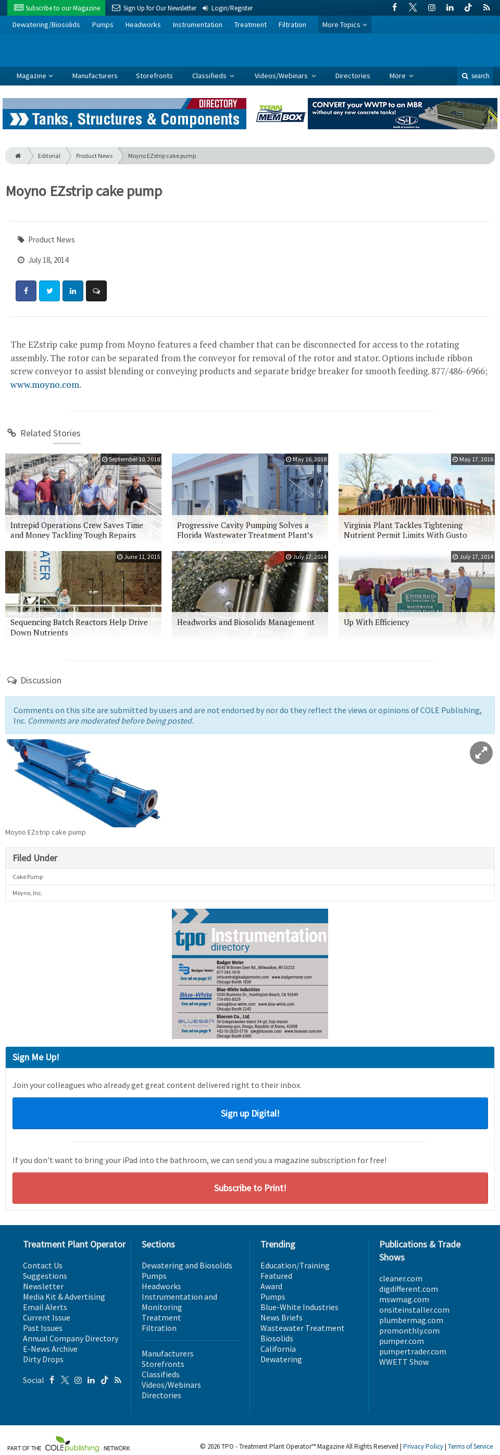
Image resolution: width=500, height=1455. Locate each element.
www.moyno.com (44, 384)
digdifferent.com (408, 1288)
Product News (94, 156)
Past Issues (43, 1328)
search (475, 75)
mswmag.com (404, 1299)
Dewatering (281, 1359)
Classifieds (210, 75)
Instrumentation (197, 24)
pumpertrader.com (412, 1351)
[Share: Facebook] (26, 290)
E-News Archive (50, 1348)
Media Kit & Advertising (64, 1296)
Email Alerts (45, 1307)
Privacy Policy (423, 1446)
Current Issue (46, 1317)
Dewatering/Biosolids (46, 24)
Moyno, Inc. (27, 893)
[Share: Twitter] (49, 290)
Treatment (250, 24)
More (398, 75)
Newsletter (43, 1286)
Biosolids (276, 1338)
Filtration (292, 24)
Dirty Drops (43, 1359)
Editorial (49, 156)
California (278, 1348)
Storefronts (154, 75)
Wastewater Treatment (302, 1328)
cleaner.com (400, 1278)
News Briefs (281, 1317)
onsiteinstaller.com (414, 1309)
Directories (352, 75)
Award (271, 1286)
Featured (276, 1275)
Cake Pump (27, 877)
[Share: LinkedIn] (73, 290)
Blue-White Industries (299, 1307)
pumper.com (401, 1341)
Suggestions (45, 1275)
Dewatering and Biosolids (187, 1265)
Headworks (143, 24)
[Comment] (96, 290)
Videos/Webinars (282, 75)
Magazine (31, 75)
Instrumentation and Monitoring (179, 1301)
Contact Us (43, 1265)
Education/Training (295, 1265)
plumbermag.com (411, 1320)
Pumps (103, 24)
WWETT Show (404, 1361)
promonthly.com (409, 1330)
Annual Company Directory (70, 1338)
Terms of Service (470, 1446)
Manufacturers (95, 75)
